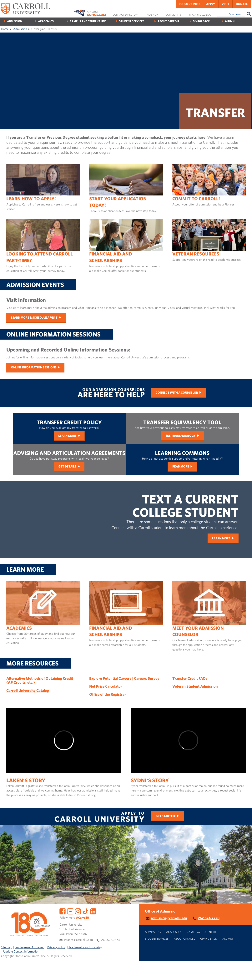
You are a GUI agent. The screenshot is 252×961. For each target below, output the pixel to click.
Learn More (67, 435)
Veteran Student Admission (195, 686)
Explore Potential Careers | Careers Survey (124, 678)
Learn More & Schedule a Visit (34, 317)
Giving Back (201, 21)
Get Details (67, 466)
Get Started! (166, 816)
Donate (242, 4)
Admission (14, 21)
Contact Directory (126, 14)
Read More (180, 466)
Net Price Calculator (105, 686)
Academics (46, 21)
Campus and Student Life (88, 21)
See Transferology (181, 435)
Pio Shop (152, 14)
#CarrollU (82, 917)
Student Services (131, 21)
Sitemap (6, 947)
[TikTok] (86, 911)
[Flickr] (70, 911)
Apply (210, 4)
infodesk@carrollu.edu (78, 939)
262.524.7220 (208, 918)
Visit (225, 4)
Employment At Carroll (29, 947)
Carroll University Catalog (27, 690)
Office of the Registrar (107, 694)
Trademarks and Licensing (85, 947)
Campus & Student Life (202, 931)
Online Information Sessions (34, 367)
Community (173, 14)
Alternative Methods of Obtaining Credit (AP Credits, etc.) (39, 680)
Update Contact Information (21, 951)
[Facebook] (62, 911)
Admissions (153, 931)
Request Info (189, 4)
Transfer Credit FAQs (189, 678)
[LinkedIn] (93, 911)
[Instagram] (78, 911)
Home (5, 29)
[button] (245, 954)
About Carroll (168, 21)
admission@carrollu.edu (169, 918)
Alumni (230, 21)
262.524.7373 (110, 939)
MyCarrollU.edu (200, 14)
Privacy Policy (56, 947)
